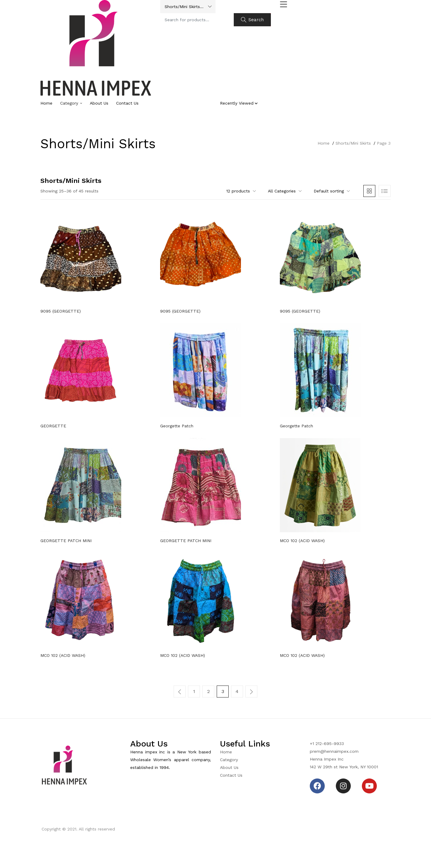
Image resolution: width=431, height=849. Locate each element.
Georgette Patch (176, 425)
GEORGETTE (53, 425)
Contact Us (127, 103)
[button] (188, 6)
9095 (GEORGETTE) (60, 311)
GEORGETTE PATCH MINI (66, 540)
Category (71, 103)
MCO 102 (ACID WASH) (302, 540)
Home (46, 103)
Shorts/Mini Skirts (353, 143)
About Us (99, 103)
